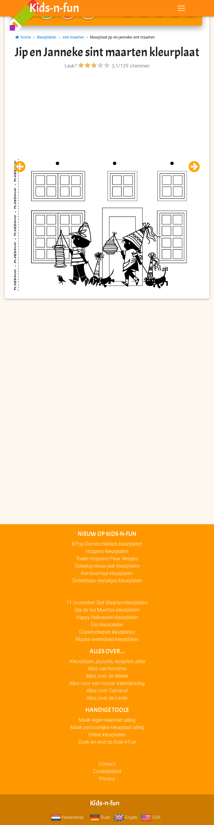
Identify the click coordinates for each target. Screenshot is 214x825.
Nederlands (67, 817)
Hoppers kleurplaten (107, 551)
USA (150, 817)
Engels (126, 817)
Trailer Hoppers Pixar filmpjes (107, 558)
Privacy (107, 778)
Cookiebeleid (107, 771)
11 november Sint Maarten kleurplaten (107, 602)
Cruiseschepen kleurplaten (107, 632)
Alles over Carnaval (107, 690)
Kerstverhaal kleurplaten (107, 573)
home (23, 37)
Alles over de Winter (107, 676)
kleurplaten (46, 37)
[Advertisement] (107, 113)
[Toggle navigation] (181, 9)
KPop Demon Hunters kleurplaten (107, 544)
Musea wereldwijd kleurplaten (107, 639)
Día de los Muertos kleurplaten (107, 610)
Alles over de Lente (107, 698)
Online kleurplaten (107, 734)
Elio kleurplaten (107, 624)
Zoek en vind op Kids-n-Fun (107, 742)
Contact (107, 764)
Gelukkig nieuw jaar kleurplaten (107, 566)
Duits (100, 817)
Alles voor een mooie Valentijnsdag (107, 683)
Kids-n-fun (54, 9)
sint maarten (73, 37)
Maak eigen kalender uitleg (107, 720)
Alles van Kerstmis (107, 668)
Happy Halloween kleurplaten (107, 617)
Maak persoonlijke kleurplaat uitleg (107, 727)
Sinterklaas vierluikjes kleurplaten (107, 580)
